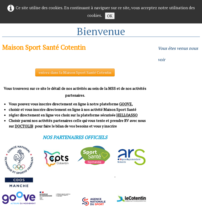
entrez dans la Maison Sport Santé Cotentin (75, 72)
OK (110, 15)
